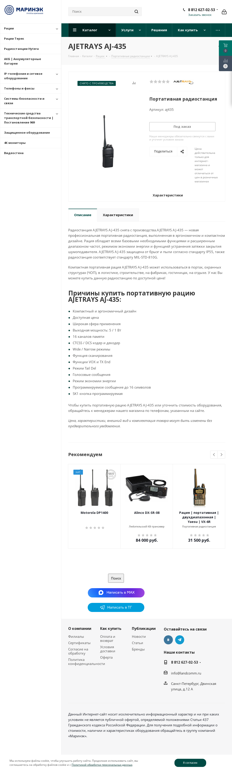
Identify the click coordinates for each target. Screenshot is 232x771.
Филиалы (76, 636)
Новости (139, 636)
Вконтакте (168, 639)
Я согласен (190, 763)
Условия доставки (107, 649)
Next (221, 455)
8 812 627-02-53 (201, 9)
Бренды (138, 649)
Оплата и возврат (107, 638)
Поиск (116, 578)
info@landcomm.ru (186, 673)
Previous (214, 455)
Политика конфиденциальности (86, 661)
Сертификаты (79, 642)
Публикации (144, 628)
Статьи (137, 642)
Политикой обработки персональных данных (102, 765)
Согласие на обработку (78, 651)
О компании (79, 628)
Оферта (106, 657)
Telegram (179, 639)
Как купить (110, 628)
